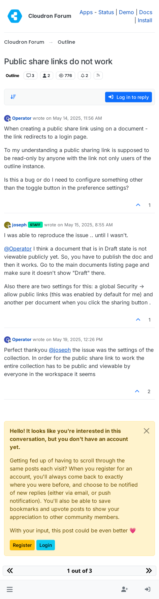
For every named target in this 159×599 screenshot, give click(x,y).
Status (106, 12)
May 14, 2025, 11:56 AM (77, 118)
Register (22, 545)
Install (145, 20)
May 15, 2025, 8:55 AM (88, 224)
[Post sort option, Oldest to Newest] (13, 97)
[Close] (146, 430)
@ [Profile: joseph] (60, 349)
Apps (86, 12)
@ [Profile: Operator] (18, 248)
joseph (19, 224)
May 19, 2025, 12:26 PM (78, 339)
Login (45, 545)
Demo (126, 12)
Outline (12, 75)
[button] (10, 589)
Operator (21, 118)
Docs (145, 12)
